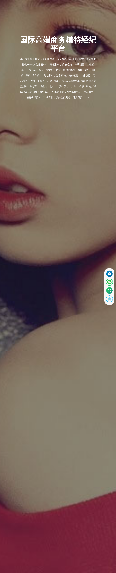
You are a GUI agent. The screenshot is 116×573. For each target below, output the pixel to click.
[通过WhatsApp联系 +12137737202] (109, 290)
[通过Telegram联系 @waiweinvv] (109, 273)
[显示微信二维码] (109, 282)
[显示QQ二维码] (109, 300)
